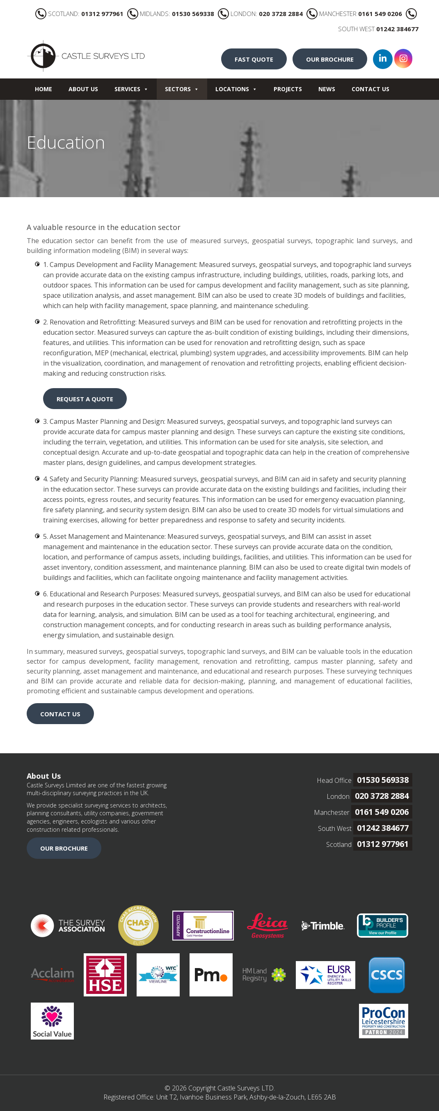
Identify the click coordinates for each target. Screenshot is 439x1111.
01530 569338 (383, 779)
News (326, 89)
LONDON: (260, 13)
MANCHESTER (354, 13)
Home (43, 89)
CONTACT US (60, 714)
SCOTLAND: (79, 13)
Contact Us (370, 89)
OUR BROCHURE (330, 59)
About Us (83, 89)
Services (131, 88)
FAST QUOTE (254, 59)
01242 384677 (383, 827)
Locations (236, 88)
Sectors (182, 88)
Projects (288, 89)
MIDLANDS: (170, 13)
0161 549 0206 (382, 811)
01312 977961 (383, 843)
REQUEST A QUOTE (85, 399)
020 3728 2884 (382, 795)
